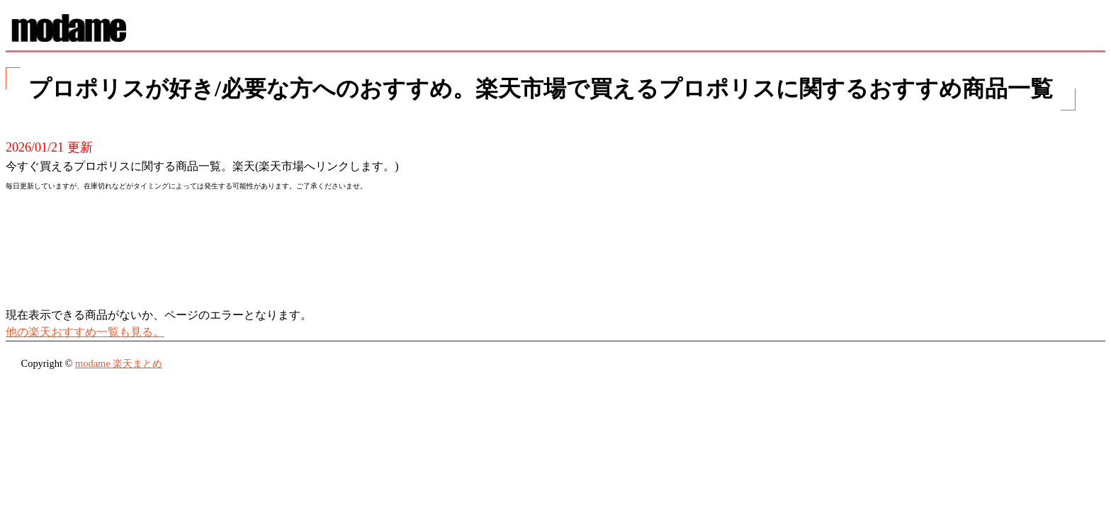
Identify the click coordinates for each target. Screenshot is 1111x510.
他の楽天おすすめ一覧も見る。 (85, 332)
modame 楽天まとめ (118, 363)
